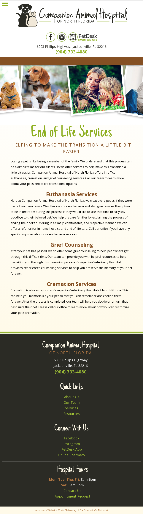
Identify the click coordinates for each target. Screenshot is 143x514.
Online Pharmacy (71, 455)
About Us (71, 397)
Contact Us (72, 490)
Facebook (71, 438)
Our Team (71, 402)
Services (71, 408)
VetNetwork (68, 510)
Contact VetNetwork (96, 510)
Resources (71, 413)
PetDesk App (71, 449)
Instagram (71, 443)
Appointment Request (72, 496)
